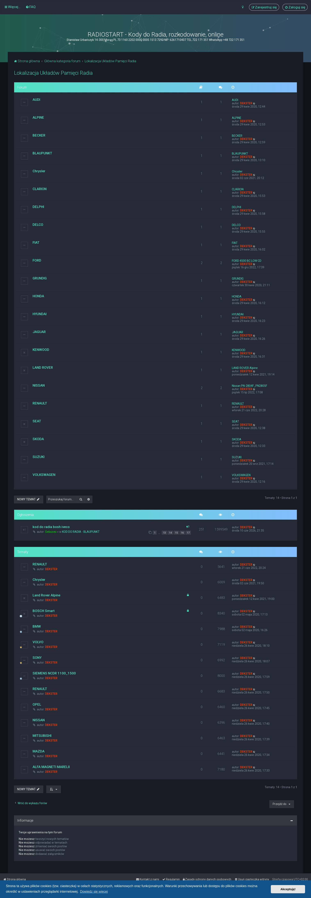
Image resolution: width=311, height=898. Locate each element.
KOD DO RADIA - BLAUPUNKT (81, 531)
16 (182, 532)
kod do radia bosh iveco (51, 527)
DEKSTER (246, 103)
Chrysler (39, 171)
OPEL (37, 704)
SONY (37, 658)
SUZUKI (38, 457)
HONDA (38, 296)
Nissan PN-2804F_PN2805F (249, 385)
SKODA (38, 439)
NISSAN (39, 385)
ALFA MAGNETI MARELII (51, 767)
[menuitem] (31, 7)
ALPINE (38, 117)
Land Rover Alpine (46, 595)
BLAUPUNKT (42, 153)
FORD (37, 260)
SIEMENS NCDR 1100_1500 (54, 673)
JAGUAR (39, 332)
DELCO (38, 225)
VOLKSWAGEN (44, 475)
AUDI (36, 100)
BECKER (39, 135)
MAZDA (38, 751)
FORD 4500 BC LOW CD (246, 260)
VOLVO (38, 642)
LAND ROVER (43, 367)
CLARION (40, 189)
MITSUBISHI (42, 736)
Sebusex (51, 531)
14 (170, 532)
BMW (37, 626)
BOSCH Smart (44, 611)
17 (188, 532)
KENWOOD (41, 350)
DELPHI (38, 207)
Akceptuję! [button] (288, 889)
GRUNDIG (40, 278)
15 (176, 532)
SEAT (37, 421)
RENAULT (40, 403)
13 (164, 532)
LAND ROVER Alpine (245, 368)
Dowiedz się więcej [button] (94, 891)
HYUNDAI (40, 314)
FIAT (36, 242)
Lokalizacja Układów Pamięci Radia (53, 73)
